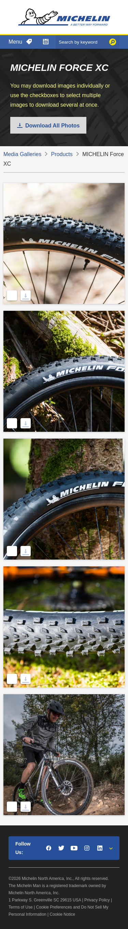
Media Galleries (22, 154)
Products (62, 154)
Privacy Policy (97, 900)
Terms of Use (21, 907)
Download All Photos (52, 125)
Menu (15, 42)
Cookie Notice (62, 914)
